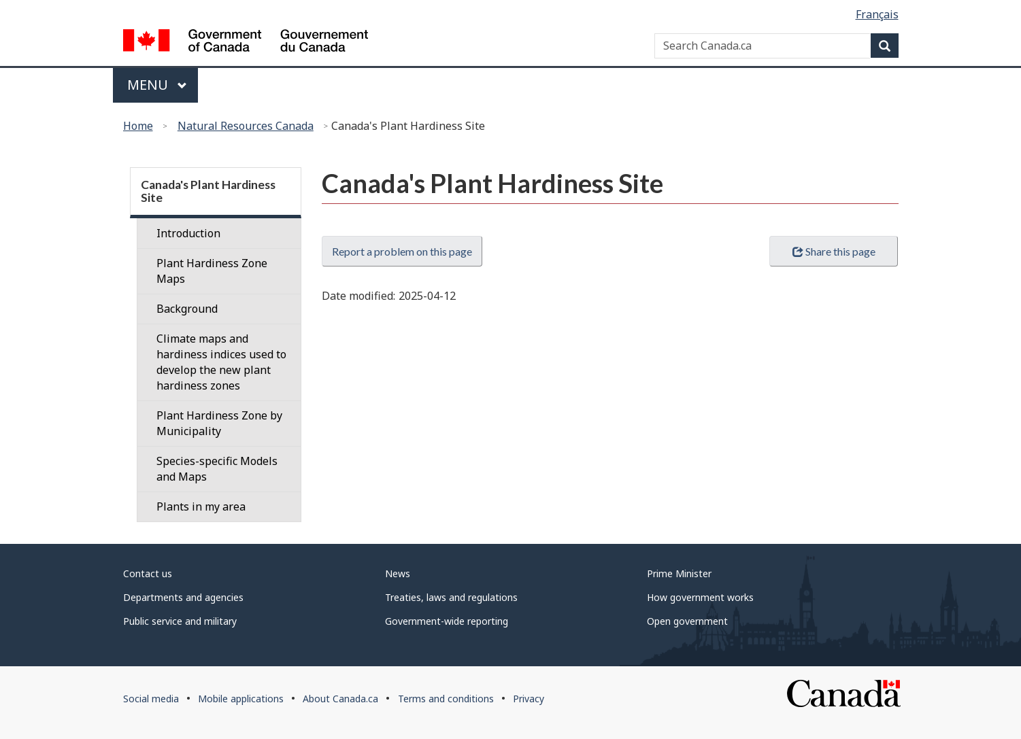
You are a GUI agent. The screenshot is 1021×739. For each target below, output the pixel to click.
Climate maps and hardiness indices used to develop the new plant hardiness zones (221, 362)
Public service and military (180, 621)
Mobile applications (241, 698)
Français (877, 14)
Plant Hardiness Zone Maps (211, 271)
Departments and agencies (183, 597)
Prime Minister (679, 573)
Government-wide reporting (446, 621)
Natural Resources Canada (246, 125)
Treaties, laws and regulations (451, 597)
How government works (700, 597)
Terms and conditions (446, 698)
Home (138, 125)
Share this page (833, 251)
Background (187, 308)
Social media (151, 698)
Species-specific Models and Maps (217, 468)
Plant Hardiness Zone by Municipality (219, 423)
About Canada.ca (340, 698)
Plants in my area (201, 506)
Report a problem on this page (402, 251)
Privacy (528, 698)
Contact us (147, 573)
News (397, 573)
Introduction (188, 233)
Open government (687, 621)
